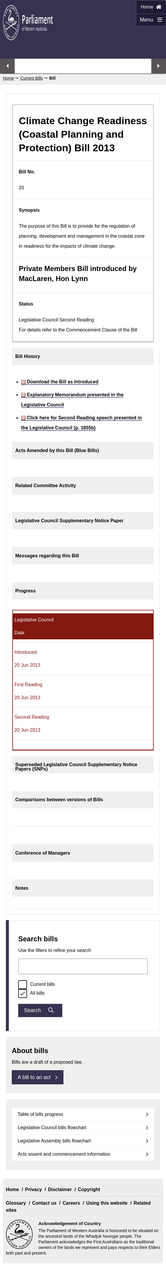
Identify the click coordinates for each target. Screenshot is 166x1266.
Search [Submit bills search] (40, 1010)
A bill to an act (38, 1077)
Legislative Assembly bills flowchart (54, 1140)
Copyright (89, 1189)
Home (151, 6)
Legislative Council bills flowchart (52, 1127)
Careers (71, 1203)
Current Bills (31, 78)
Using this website (106, 1203)
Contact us (44, 1203)
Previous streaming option (7, 66)
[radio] (22, 984)
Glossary (16, 1203)
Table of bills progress (40, 1114)
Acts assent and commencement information (64, 1154)
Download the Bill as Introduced (59, 381)
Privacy (33, 1189)
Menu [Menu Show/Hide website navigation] (149, 21)
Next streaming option (158, 66)
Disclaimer (60, 1189)
